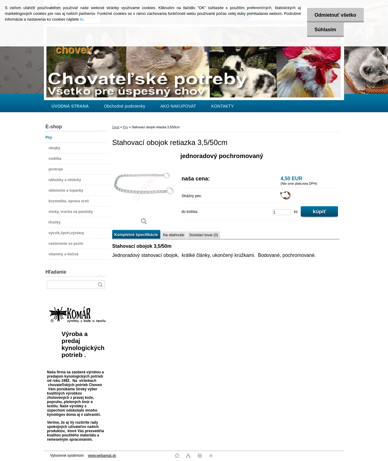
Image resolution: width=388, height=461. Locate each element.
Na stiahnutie (173, 235)
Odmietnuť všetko (335, 15)
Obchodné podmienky (124, 106)
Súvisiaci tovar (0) (203, 235)
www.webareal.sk (102, 455)
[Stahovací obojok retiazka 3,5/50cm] (144, 191)
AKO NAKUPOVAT (178, 106)
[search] (100, 284)
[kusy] (281, 212)
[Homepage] (70, 106)
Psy (125, 127)
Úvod (115, 127)
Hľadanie (55, 271)
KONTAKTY (222, 106)
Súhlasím (325, 29)
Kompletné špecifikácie (136, 234)
